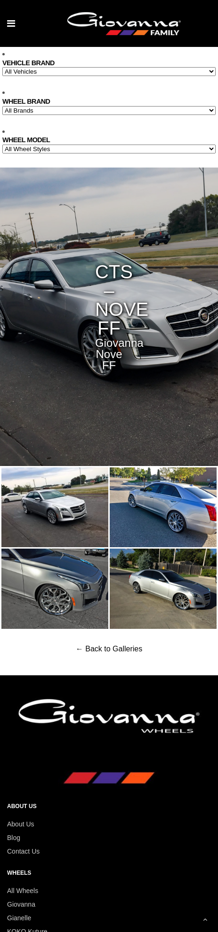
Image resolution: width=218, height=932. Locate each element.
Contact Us (23, 851)
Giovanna (21, 904)
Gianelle (19, 918)
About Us (20, 824)
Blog (13, 837)
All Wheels (22, 890)
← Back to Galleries (109, 649)
